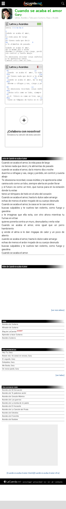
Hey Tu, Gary (7, 352)
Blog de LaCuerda (12, 331)
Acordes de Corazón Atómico (13, 396)
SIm (40, 74)
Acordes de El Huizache (11, 406)
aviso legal (27, 482)
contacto (58, 482)
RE (8, 71)
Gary (18, 15)
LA (35, 71)
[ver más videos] (57, 310)
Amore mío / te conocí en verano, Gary (17, 356)
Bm (20, 28)
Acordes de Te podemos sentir (14, 393)
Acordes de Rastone (10, 419)
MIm (8, 74)
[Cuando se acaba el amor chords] (20, 473)
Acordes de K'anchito (10, 416)
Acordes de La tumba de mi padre (15, 403)
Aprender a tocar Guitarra (12, 335)
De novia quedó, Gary (10, 369)
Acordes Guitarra (9, 338)
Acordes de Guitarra (10, 324)
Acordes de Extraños (10, 413)
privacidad (37, 482)
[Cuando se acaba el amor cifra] (46, 473)
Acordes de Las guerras (11, 400)
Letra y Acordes (18, 24)
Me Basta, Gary (8, 365)
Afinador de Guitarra (10, 328)
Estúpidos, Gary (8, 362)
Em (17, 28)
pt (52, 482)
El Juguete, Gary (8, 359)
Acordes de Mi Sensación (12, 390)
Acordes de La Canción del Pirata (15, 409)
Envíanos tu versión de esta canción (23, 125)
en (49, 482)
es (45, 482)
